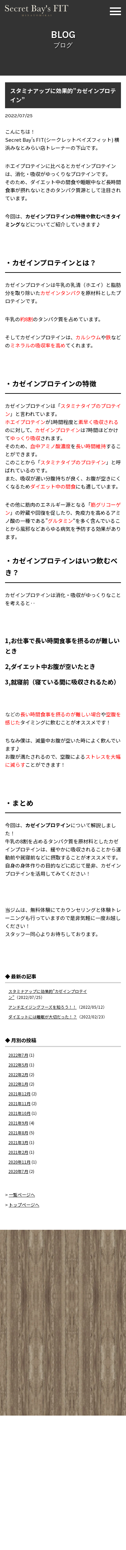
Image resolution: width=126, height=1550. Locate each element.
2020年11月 (19, 1162)
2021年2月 (18, 1152)
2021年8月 (18, 1132)
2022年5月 (18, 1064)
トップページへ (24, 1205)
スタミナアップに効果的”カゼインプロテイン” (63, 95)
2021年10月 (19, 1113)
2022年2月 (18, 1074)
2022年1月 (18, 1084)
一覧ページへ (22, 1194)
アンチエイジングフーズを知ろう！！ (42, 1007)
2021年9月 (18, 1123)
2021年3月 (18, 1142)
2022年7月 (18, 1055)
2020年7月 (18, 1171)
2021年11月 (19, 1103)
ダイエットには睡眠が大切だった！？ (42, 1016)
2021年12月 (19, 1093)
